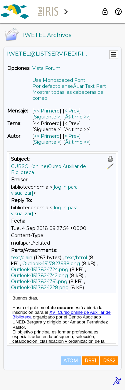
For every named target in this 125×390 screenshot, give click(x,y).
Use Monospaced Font (58, 80)
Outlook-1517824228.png (40, 288)
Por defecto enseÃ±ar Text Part (69, 86)
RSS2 (109, 361)
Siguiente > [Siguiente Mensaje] (47, 117)
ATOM (70, 361)
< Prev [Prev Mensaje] (71, 111)
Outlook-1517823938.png (51, 264)
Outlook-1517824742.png (39, 276)
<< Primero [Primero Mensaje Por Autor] (47, 136)
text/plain (21, 258)
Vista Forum (46, 68)
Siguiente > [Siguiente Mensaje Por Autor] (47, 142)
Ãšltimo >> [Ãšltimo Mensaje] (77, 117)
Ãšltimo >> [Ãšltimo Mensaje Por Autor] (77, 142)
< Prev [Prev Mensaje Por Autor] (71, 136)
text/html (76, 258)
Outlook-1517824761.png (39, 282)
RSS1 (90, 361)
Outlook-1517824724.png (39, 270)
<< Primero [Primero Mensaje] (47, 111)
